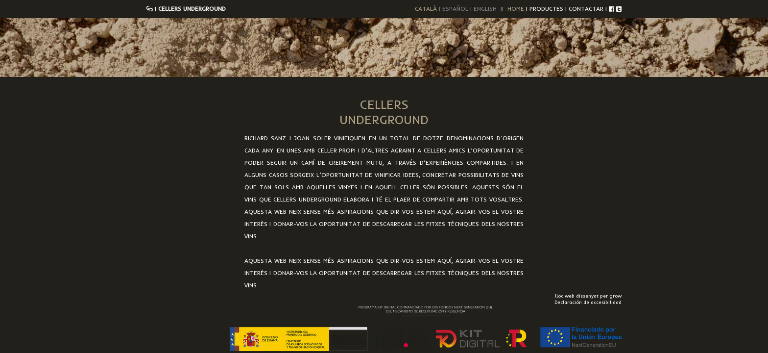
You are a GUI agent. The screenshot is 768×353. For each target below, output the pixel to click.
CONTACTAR (586, 8)
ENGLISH (485, 8)
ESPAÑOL (455, 8)
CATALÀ (426, 8)
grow (615, 296)
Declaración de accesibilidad (588, 302)
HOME (515, 8)
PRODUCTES (546, 8)
